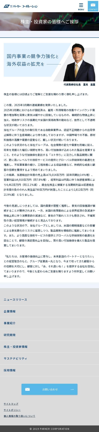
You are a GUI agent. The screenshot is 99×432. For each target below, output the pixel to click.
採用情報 (10, 370)
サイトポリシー (12, 409)
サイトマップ (11, 403)
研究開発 (10, 335)
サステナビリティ (15, 358)
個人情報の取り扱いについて (19, 415)
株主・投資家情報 (16, 347)
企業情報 (10, 311)
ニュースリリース (15, 299)
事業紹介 (10, 323)
